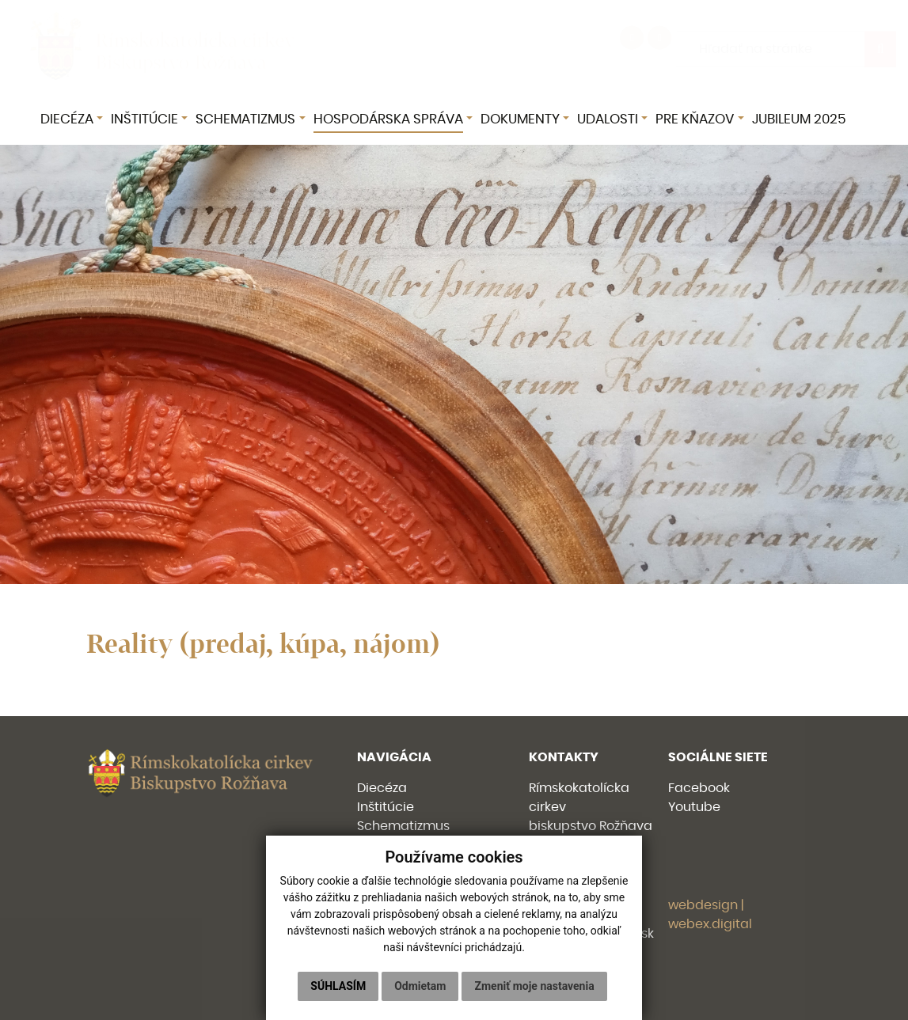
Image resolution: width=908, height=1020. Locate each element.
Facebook (699, 788)
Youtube (694, 807)
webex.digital (710, 924)
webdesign (703, 905)
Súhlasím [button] (338, 986)
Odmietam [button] (420, 986)
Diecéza (382, 788)
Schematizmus (403, 826)
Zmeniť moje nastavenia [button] (534, 986)
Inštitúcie (385, 807)
